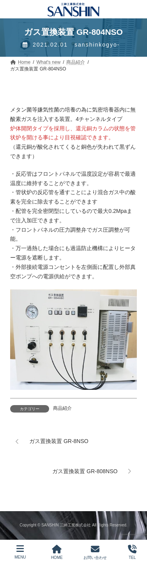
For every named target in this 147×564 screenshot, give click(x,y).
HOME (57, 552)
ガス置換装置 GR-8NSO (59, 441)
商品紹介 (62, 408)
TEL (132, 552)
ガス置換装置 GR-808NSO (84, 471)
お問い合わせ (95, 552)
